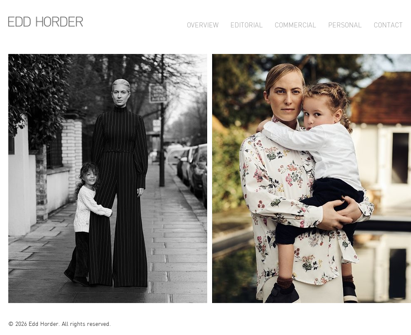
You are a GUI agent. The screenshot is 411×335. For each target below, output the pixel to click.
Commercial (295, 24)
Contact (388, 24)
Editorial (246, 24)
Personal (345, 24)
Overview (202, 24)
